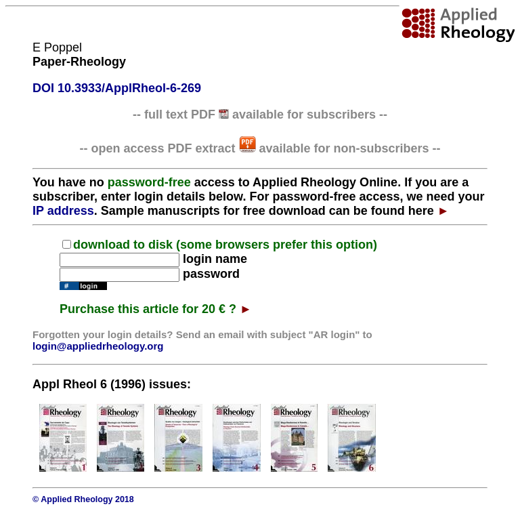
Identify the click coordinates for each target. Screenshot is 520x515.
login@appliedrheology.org (98, 346)
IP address (63, 211)
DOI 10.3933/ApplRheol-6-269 (116, 88)
